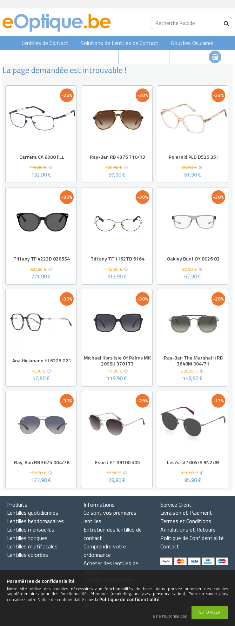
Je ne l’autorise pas (169, 616)
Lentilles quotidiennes (32, 512)
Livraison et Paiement (186, 512)
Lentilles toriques (27, 538)
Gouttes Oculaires (192, 43)
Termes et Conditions (185, 521)
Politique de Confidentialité (192, 538)
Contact (169, 546)
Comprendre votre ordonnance (104, 550)
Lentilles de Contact (44, 43)
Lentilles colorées (27, 555)
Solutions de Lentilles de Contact (120, 43)
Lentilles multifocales (32, 546)
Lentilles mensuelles (30, 529)
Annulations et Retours (188, 529)
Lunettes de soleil (92, 57)
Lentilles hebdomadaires (35, 521)
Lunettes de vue (144, 57)
